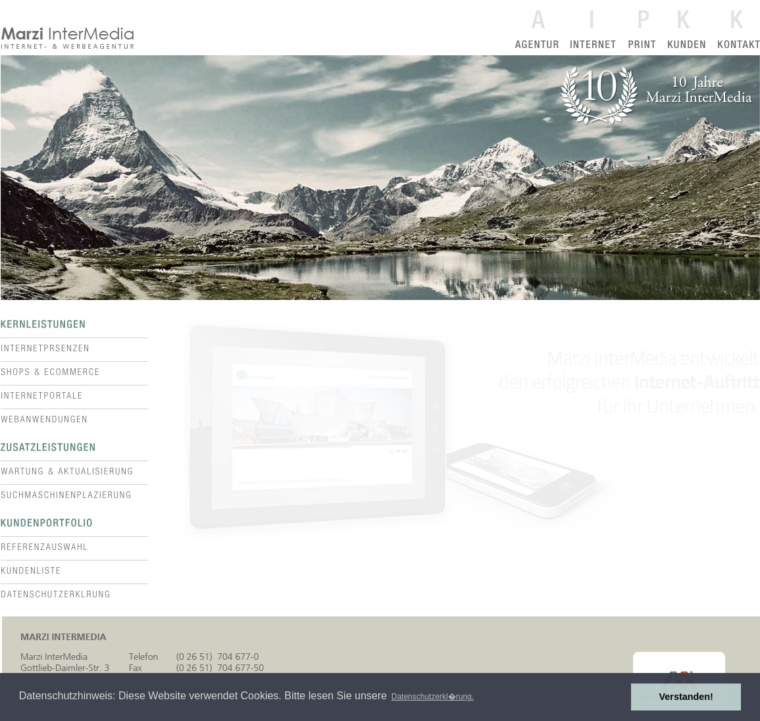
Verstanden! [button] (686, 696)
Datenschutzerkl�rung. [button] (433, 696)
